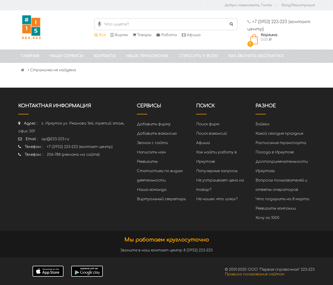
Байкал (262, 124)
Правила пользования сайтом (254, 274)
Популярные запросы (217, 171)
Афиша (191, 35)
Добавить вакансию (157, 133)
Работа (166, 35)
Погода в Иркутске (274, 152)
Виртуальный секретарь (161, 199)
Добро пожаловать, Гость (248, 5)
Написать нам (151, 152)
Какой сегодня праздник (279, 133)
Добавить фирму (154, 124)
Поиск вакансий (211, 133)
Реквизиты (147, 162)
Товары (142, 35)
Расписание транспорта (280, 143)
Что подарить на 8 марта (282, 199)
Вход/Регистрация (298, 5)
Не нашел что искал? (217, 199)
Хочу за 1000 (267, 218)
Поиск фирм (207, 124)
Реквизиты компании (275, 208)
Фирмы (119, 35)
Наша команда (151, 190)
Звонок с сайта (152, 143)
